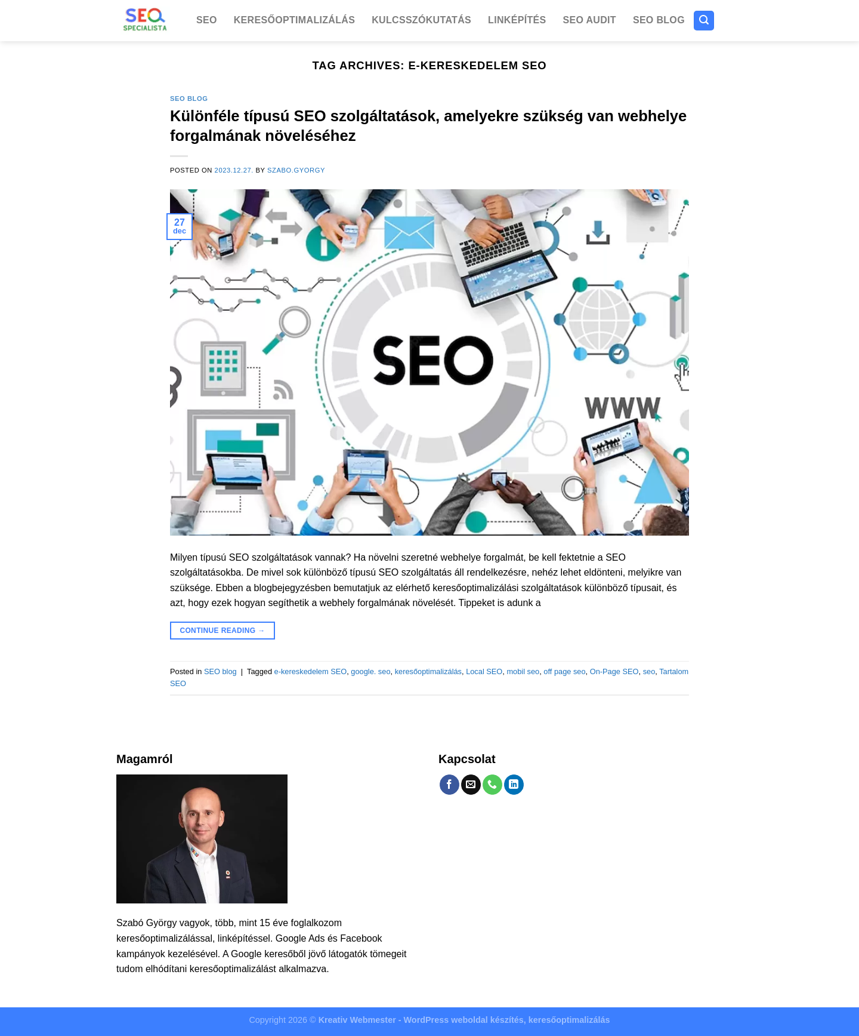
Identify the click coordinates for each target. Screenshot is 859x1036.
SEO (206, 20)
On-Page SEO (614, 671)
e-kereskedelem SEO (310, 671)
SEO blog (659, 20)
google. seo (370, 671)
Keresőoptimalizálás (294, 20)
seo (649, 671)
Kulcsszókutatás (421, 20)
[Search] (704, 20)
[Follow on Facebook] (449, 784)
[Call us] (492, 784)
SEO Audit (589, 20)
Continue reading (222, 631)
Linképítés (517, 20)
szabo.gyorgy (296, 170)
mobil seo (522, 671)
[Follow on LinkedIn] (514, 784)
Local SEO (484, 671)
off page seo (564, 671)
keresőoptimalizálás (428, 671)
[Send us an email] (471, 784)
